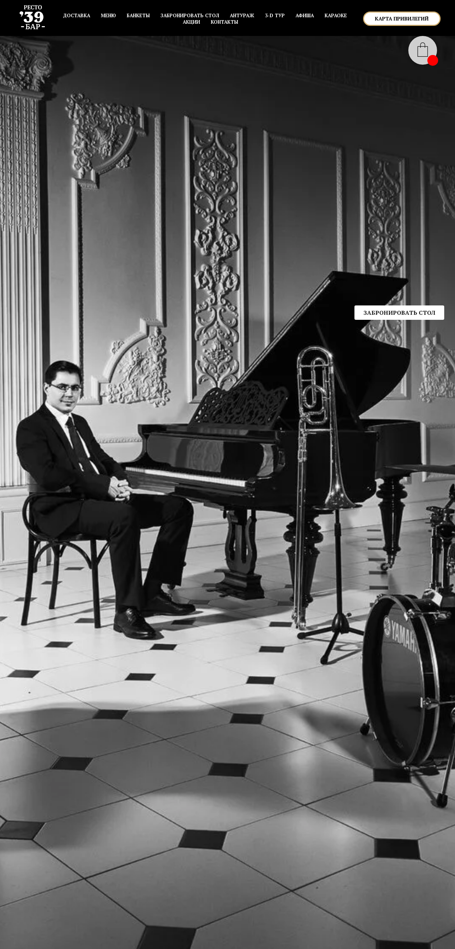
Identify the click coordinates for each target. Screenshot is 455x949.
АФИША (305, 15)
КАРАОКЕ (336, 15)
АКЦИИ (191, 22)
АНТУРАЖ (242, 15)
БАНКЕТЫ (138, 15)
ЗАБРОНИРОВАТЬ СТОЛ (190, 15)
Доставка (76, 15)
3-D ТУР (275, 15)
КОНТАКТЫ (224, 22)
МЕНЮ (108, 15)
